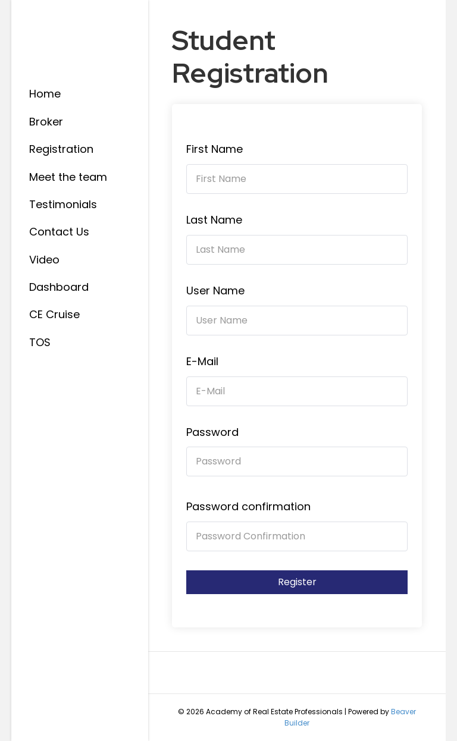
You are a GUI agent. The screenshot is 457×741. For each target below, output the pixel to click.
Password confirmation (248, 506)
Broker (46, 121)
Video (44, 259)
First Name (214, 149)
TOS (40, 342)
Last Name (214, 219)
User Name (215, 290)
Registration (61, 149)
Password (212, 432)
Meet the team (68, 176)
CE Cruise (54, 314)
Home (45, 93)
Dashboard (59, 287)
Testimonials (63, 204)
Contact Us (59, 231)
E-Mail (202, 361)
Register (297, 582)
